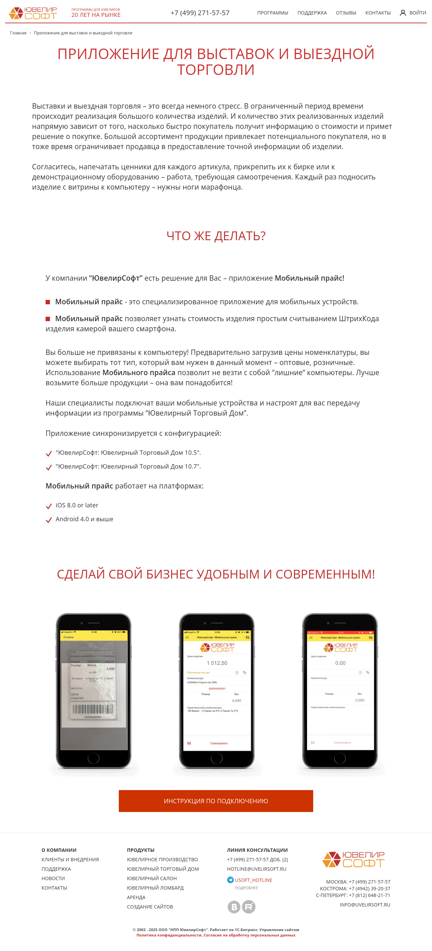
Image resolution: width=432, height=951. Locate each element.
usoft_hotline (249, 880)
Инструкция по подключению (216, 801)
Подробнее (246, 887)
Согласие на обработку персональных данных (249, 935)
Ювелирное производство (162, 859)
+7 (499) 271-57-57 (200, 12)
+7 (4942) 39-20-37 (369, 888)
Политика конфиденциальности (168, 935)
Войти (413, 12)
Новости (53, 878)
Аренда (136, 897)
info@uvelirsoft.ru (365, 904)
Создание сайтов (150, 906)
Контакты (378, 12)
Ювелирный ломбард (155, 888)
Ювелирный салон (152, 878)
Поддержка (312, 12)
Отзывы (346, 12)
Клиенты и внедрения (70, 859)
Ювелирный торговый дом (163, 869)
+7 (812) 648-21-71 (369, 895)
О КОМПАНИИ (59, 850)
